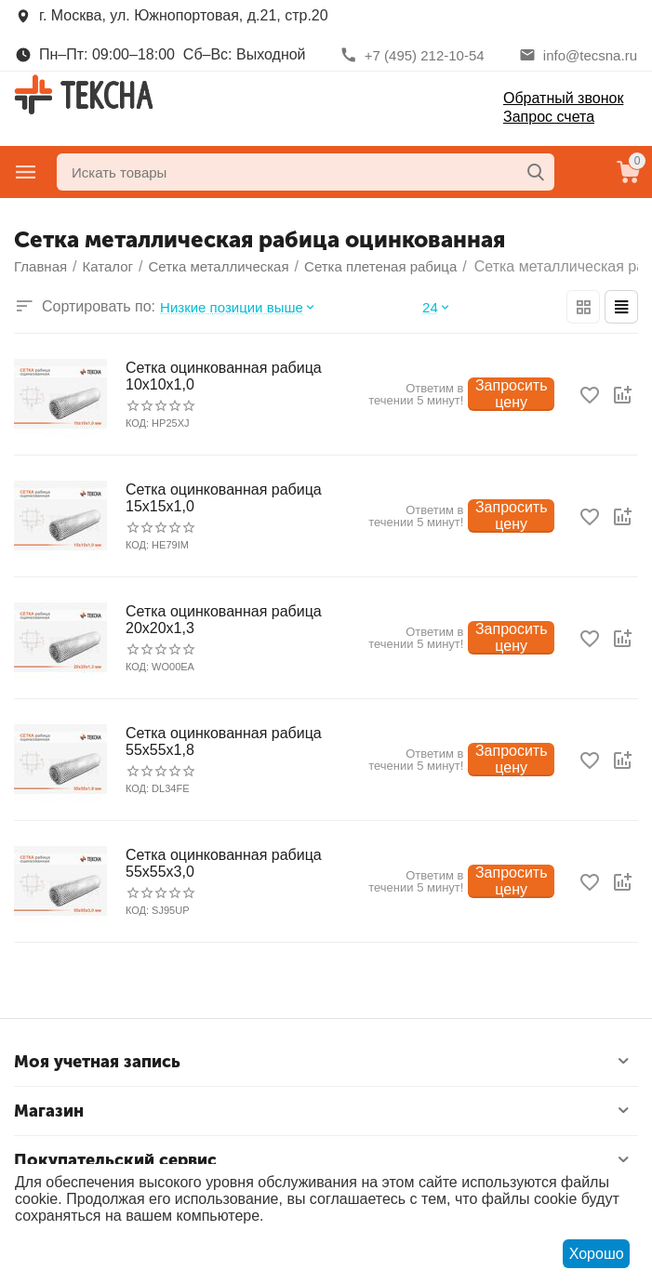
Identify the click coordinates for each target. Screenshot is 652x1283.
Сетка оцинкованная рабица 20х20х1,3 (224, 619)
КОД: (137, 423)
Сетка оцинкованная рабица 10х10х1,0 (224, 376)
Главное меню (26, 172)
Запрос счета (548, 117)
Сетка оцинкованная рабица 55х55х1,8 (224, 741)
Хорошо (596, 1254)
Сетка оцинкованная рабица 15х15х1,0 (224, 498)
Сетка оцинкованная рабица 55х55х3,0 (224, 863)
